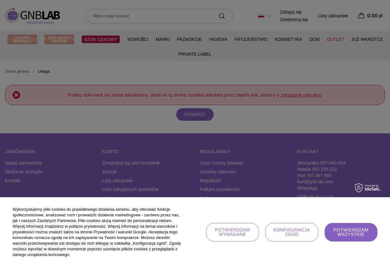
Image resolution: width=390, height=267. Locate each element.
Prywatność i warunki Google (120, 232)
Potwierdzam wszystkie (350, 232)
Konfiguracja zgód (291, 232)
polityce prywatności (87, 226)
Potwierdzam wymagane (232, 232)
